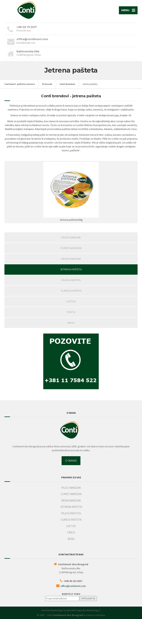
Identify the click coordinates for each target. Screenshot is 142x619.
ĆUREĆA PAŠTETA (71, 290)
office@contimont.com (73, 586)
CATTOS (71, 301)
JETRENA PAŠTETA (71, 269)
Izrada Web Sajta (73, 610)
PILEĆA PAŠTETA (71, 280)
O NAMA (71, 460)
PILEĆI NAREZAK (71, 237)
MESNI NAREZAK (71, 258)
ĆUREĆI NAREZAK (71, 247)
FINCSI (71, 312)
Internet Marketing (52, 610)
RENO (71, 322)
